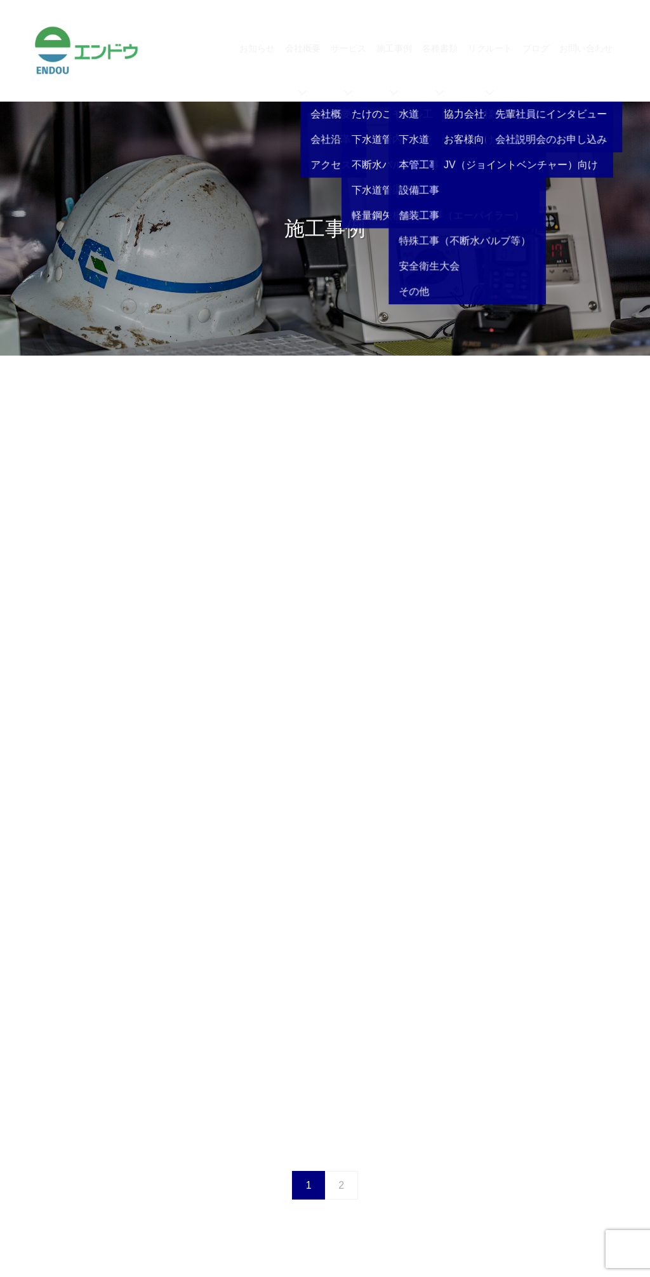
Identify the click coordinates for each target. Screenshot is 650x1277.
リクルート (490, 69)
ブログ (535, 48)
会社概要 (303, 69)
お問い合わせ (586, 48)
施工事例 (394, 69)
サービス (348, 69)
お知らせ (257, 48)
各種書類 (440, 69)
